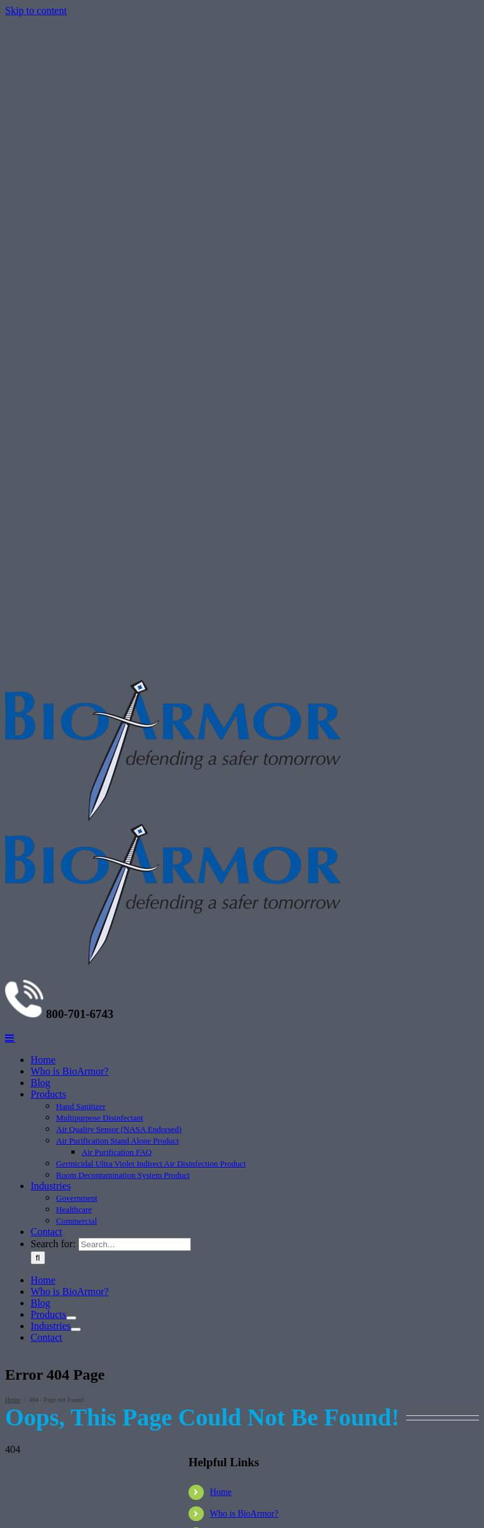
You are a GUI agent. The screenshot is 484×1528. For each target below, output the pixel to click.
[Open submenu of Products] (71, 1318)
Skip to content (36, 10)
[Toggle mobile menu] (10, 1038)
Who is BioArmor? (244, 1513)
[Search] (38, 1257)
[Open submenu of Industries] (76, 1329)
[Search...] (134, 1244)
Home (221, 1492)
